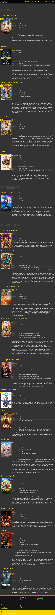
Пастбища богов (7, 568)
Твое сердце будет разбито (10, 360)
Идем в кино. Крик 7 (8, 509)
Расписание (26, 1)
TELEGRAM (25, 599)
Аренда (41, 1)
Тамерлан (4, 530)
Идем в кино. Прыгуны (9, 230)
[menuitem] (27, 2)
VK (21, 599)
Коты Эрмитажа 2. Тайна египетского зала (16, 319)
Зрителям (36, 1)
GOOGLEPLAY (23, 607)
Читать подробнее (11, 613)
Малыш (3, 410)
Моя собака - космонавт (9, 15)
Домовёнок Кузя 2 (7, 476)
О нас (45, 1)
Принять (5, 613)
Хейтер (3, 47)
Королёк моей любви (8, 251)
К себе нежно (5, 439)
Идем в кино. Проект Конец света (13, 286)
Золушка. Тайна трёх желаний (12, 82)
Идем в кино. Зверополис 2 (10, 390)
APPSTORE (21, 607)
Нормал (3, 152)
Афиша (31, 1)
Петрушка (4, 116)
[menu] (27, 2)
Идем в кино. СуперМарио (10, 193)
